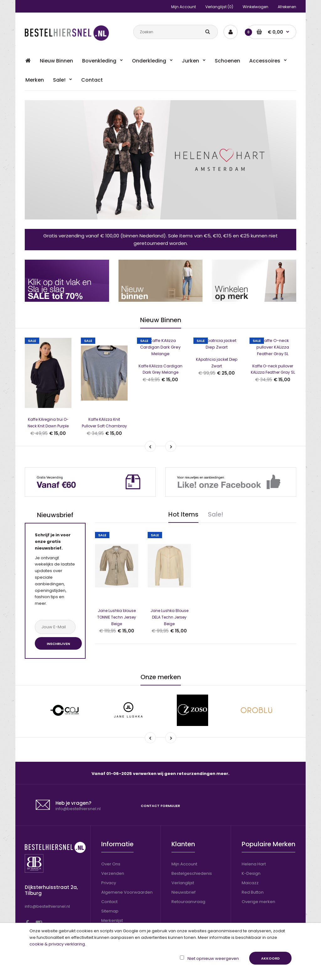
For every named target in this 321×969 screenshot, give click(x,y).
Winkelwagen (255, 6)
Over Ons (110, 840)
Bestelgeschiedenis (191, 849)
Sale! (215, 490)
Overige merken (258, 877)
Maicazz (250, 859)
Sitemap (109, 887)
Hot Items (183, 490)
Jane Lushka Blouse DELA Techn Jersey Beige (169, 568)
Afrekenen (287, 6)
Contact (109, 877)
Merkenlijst (112, 896)
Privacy (108, 859)
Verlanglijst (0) (219, 6)
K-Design (251, 849)
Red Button (253, 868)
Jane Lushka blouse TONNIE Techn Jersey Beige (116, 568)
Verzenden (112, 849)
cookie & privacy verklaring (57, 944)
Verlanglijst (182, 859)
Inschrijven (58, 619)
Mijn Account (183, 6)
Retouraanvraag (188, 877)
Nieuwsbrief (183, 868)
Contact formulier (160, 781)
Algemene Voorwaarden (127, 868)
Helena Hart (254, 840)
